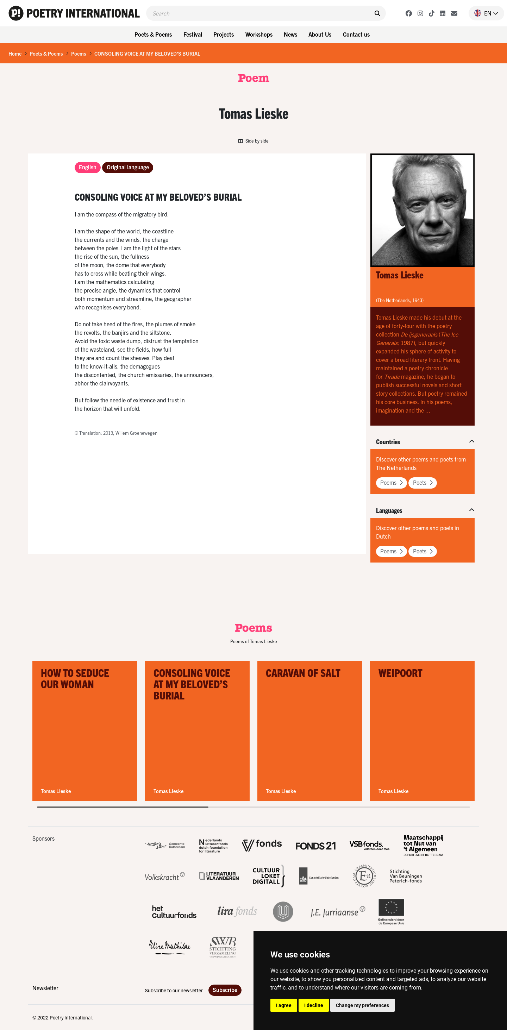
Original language (128, 166)
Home (14, 53)
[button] (484, 13)
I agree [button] (284, 1005)
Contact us (356, 34)
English (87, 166)
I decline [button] (313, 1005)
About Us (319, 34)
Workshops (259, 34)
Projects (223, 34)
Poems (78, 53)
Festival (192, 34)
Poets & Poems (153, 34)
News (290, 34)
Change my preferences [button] (362, 1005)
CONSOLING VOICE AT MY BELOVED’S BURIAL (147, 53)
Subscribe (225, 989)
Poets (423, 482)
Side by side (253, 141)
